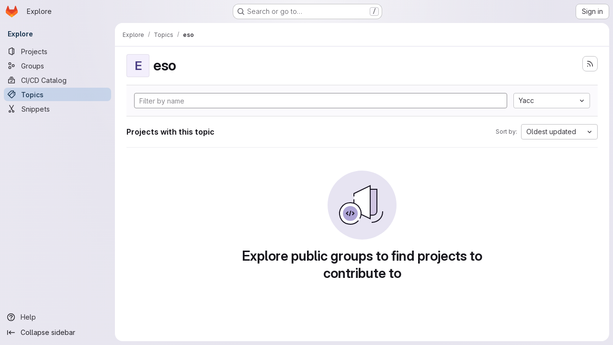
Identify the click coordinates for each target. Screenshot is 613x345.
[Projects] (57, 51)
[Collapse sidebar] (57, 332)
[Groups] (57, 65)
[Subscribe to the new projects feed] (590, 63)
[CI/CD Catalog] (57, 80)
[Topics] (57, 94)
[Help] (57, 317)
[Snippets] (57, 108)
